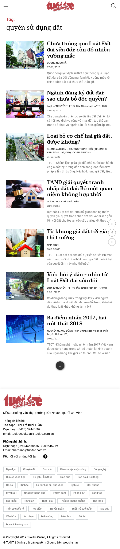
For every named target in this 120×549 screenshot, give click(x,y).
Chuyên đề (29, 469)
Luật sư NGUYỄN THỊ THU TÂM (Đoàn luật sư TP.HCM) (77, 106)
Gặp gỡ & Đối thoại (88, 477)
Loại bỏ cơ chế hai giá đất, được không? (79, 139)
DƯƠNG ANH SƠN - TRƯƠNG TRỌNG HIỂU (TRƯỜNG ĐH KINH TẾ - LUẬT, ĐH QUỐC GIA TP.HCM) (77, 150)
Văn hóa (11, 516)
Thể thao (98, 500)
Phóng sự (78, 492)
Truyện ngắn (57, 508)
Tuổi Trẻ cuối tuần (82, 508)
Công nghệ (100, 469)
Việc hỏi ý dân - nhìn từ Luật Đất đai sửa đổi (77, 277)
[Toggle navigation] (7, 6)
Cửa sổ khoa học (15, 477)
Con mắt (48, 469)
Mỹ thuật (11, 492)
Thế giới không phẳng (72, 500)
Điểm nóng (47, 516)
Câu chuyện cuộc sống (73, 469)
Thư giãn (29, 500)
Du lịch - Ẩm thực (42, 477)
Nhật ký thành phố (34, 492)
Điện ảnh (66, 516)
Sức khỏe (11, 500)
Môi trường (93, 485)
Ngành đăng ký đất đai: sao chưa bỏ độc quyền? (77, 96)
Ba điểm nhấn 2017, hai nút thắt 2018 (76, 321)
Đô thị (82, 516)
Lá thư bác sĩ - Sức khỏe (49, 485)
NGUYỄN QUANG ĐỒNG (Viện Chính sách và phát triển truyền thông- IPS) (77, 332)
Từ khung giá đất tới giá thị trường (77, 234)
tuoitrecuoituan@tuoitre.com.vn (33, 433)
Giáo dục (65, 477)
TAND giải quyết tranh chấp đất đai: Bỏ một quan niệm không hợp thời (80, 188)
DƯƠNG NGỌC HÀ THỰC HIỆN (63, 201)
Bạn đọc (11, 469)
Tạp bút (104, 508)
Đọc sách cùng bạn (17, 524)
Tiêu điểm (36, 508)
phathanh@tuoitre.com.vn (29, 450)
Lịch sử (75, 485)
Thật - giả (47, 500)
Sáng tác (97, 492)
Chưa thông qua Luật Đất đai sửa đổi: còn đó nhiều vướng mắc (79, 49)
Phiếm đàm (59, 492)
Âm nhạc (28, 516)
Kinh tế (24, 485)
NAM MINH (52, 244)
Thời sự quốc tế (15, 508)
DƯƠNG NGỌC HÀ (56, 62)
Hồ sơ (9, 485)
